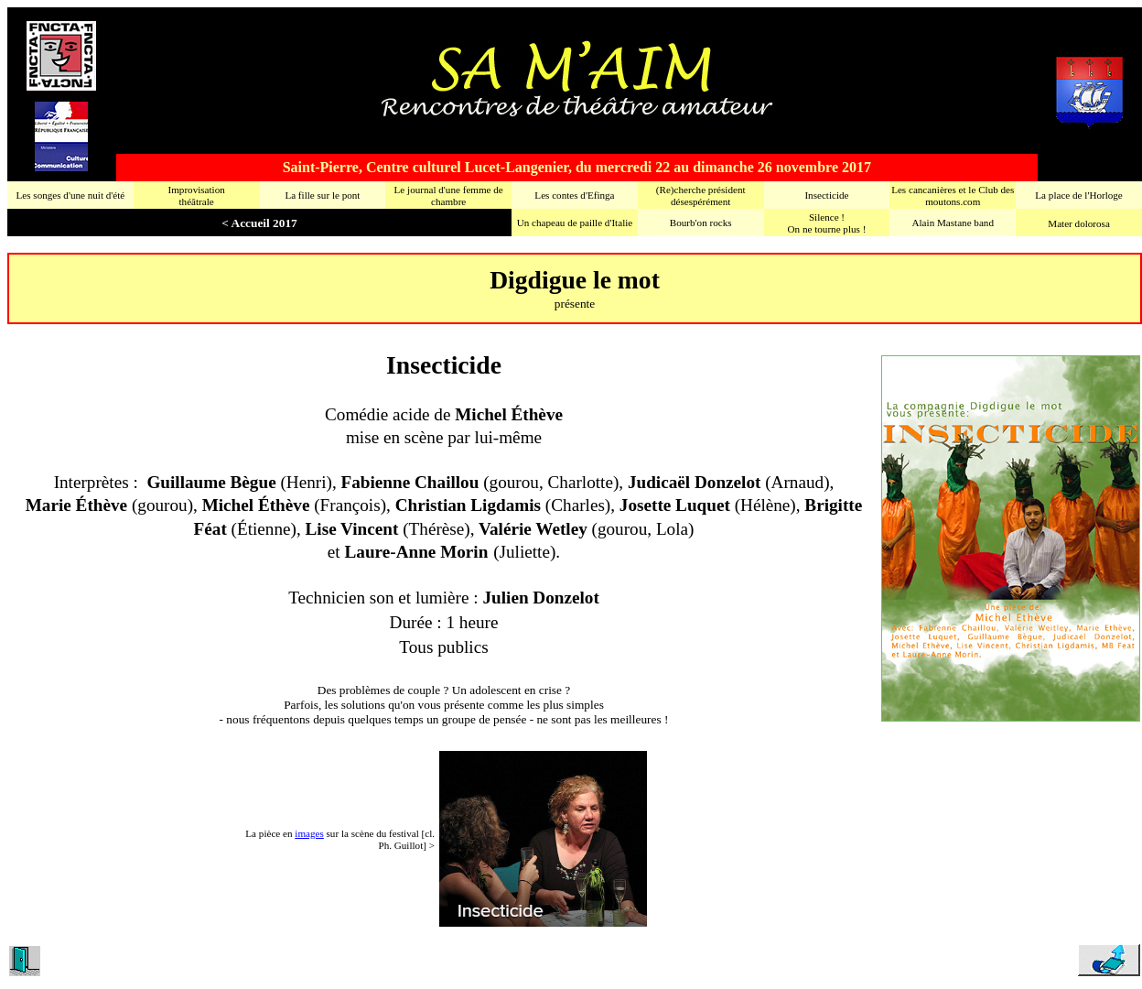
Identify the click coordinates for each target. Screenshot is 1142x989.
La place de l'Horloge (1078, 195)
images (309, 833)
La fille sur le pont (322, 195)
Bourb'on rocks (701, 222)
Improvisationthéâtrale (195, 195)
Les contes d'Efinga (574, 195)
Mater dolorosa (1079, 223)
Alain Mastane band (953, 222)
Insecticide (826, 195)
